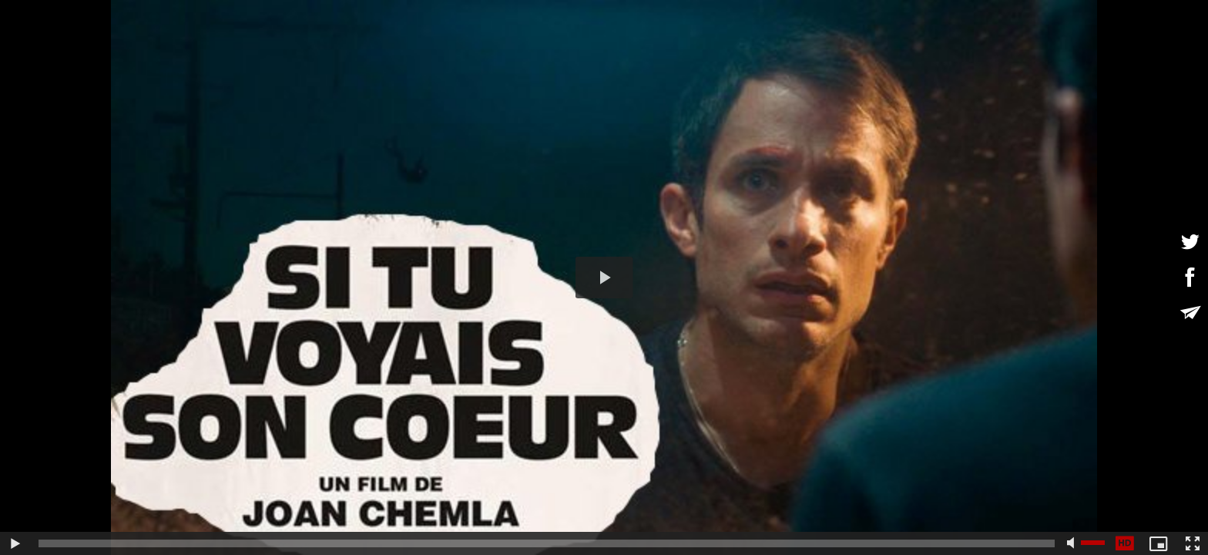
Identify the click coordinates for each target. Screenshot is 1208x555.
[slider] (547, 543)
